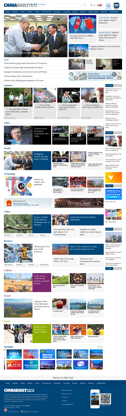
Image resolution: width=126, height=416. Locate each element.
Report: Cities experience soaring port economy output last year (83, 247)
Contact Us (65, 397)
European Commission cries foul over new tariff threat (25, 72)
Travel (7, 296)
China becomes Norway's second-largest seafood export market (78, 139)
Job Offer (64, 401)
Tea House (42, 235)
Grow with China (44, 264)
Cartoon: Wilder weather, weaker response (44, 106)
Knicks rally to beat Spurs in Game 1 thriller (40, 329)
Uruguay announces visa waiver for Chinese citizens (95, 154)
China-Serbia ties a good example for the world (113, 160)
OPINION (15, 12)
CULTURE (66, 12)
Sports (7, 321)
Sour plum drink (58, 311)
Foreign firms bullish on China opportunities (113, 264)
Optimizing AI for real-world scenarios (42, 249)
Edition (41, 4)
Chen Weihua (86, 118)
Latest (6, 60)
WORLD (29, 12)
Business (8, 241)
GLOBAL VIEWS (93, 12)
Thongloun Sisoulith (10, 118)
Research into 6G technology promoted (112, 119)
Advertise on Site (67, 394)
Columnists (109, 132)
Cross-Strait (7, 235)
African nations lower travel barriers (18, 76)
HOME (7, 12)
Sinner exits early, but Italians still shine (77, 337)
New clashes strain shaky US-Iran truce (89, 61)
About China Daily (67, 390)
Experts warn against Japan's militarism (108, 20)
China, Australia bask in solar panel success (95, 164)
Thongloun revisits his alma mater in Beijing (27, 53)
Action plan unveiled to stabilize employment (83, 218)
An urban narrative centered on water (94, 311)
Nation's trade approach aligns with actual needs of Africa (109, 36)
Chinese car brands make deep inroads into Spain (23, 67)
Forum (109, 268)
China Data (19, 264)
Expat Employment (67, 404)
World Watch (104, 32)
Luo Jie (38, 118)
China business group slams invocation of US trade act (25, 63)
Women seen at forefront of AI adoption (113, 258)
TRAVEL (74, 12)
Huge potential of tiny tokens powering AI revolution (112, 166)
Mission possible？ (93, 336)
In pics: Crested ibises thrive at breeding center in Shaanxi (42, 221)
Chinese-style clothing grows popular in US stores (24, 80)
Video (7, 123)
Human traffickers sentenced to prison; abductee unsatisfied (111, 105)
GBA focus (30, 235)
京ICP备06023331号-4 (13, 411)
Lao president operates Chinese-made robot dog (60, 138)
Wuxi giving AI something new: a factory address (58, 190)
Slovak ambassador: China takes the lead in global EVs (68, 107)
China (7, 211)
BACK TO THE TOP (63, 378)
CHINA (37, 12)
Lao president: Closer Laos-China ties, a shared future (17, 111)
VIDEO (22, 12)
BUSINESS (57, 12)
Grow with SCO (110, 201)
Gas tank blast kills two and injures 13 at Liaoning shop (64, 232)
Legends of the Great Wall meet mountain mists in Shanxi (42, 305)
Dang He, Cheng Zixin (63, 118)
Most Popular (109, 85)
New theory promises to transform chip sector (77, 189)
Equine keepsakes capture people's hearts (113, 253)
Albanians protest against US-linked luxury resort (60, 165)
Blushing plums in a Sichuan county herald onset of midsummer (112, 112)
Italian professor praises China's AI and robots (94, 138)
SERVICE (104, 12)
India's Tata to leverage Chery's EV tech (64, 259)
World (7, 148)
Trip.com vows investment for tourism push (90, 261)
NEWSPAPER (114, 12)
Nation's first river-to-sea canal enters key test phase (113, 90)
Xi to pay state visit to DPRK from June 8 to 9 (81, 37)
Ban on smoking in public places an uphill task (92, 106)
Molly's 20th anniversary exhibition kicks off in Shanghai (113, 246)
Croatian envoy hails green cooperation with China (41, 132)
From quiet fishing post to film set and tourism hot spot (77, 312)
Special (109, 186)
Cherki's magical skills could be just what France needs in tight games (59, 339)
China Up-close (8, 264)
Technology (9, 174)
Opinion (8, 85)
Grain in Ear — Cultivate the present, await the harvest (41, 280)
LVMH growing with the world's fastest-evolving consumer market (78, 165)
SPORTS (83, 12)
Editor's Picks (109, 229)
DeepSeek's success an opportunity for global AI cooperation (113, 98)
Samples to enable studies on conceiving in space (90, 232)
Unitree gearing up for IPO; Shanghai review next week (94, 190)
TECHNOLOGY (46, 12)
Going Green (19, 235)
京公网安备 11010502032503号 (31, 411)
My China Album (110, 222)
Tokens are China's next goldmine (39, 182)
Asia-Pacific (104, 17)
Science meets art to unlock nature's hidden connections (95, 287)
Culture (8, 270)
